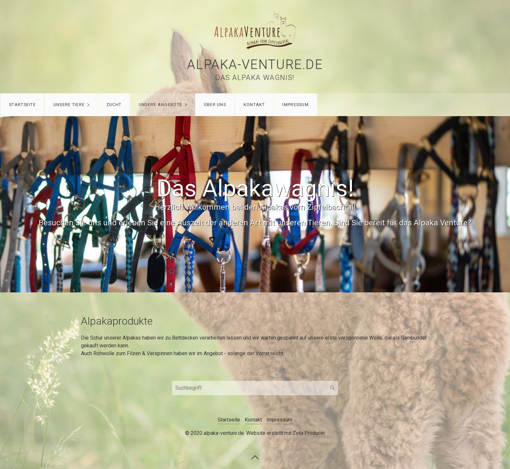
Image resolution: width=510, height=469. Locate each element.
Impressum (295, 104)
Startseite (22, 104)
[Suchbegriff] (255, 388)
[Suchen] (333, 388)
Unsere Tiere (69, 104)
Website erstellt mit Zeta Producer (285, 433)
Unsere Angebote (160, 104)
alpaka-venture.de (255, 64)
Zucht (113, 104)
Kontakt (254, 104)
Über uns (215, 104)
